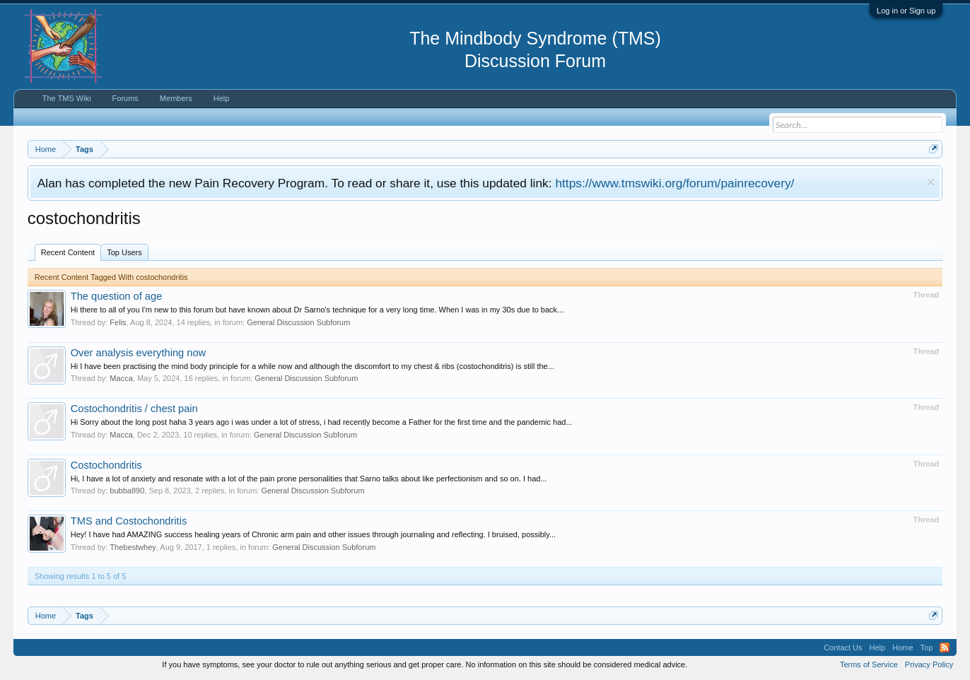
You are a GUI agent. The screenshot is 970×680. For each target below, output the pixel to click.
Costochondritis (106, 465)
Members (176, 98)
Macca (121, 378)
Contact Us (843, 647)
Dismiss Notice (930, 182)
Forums (125, 98)
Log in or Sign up (906, 10)
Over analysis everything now (138, 352)
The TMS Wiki (66, 98)
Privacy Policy (929, 664)
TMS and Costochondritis (129, 521)
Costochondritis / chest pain (134, 408)
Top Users (124, 252)
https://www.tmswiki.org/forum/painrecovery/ (674, 183)
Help (222, 98)
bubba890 (127, 490)
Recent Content (68, 252)
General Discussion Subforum (298, 322)
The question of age (117, 296)
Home (902, 647)
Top (927, 647)
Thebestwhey (133, 547)
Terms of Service (869, 664)
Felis (118, 322)
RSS (944, 647)
